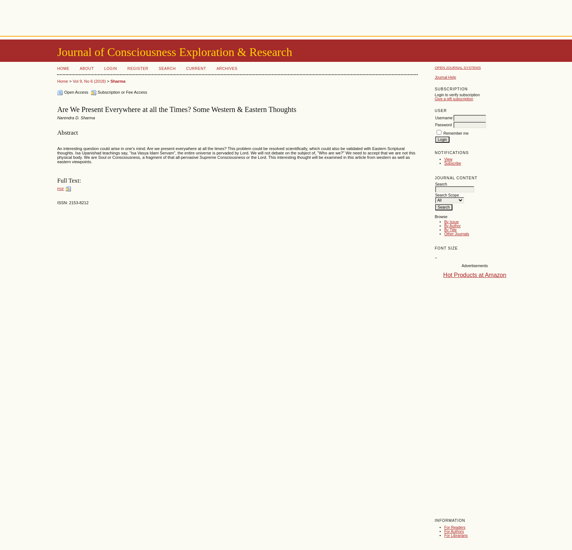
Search (167, 69)
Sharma (117, 81)
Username (444, 118)
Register (137, 69)
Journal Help (445, 77)
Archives (227, 69)
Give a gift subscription (454, 99)
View (448, 159)
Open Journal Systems (458, 68)
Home (63, 69)
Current (196, 69)
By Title (450, 230)
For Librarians (456, 536)
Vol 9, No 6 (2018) (89, 81)
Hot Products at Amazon (475, 275)
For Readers (455, 527)
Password (443, 125)
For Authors (454, 532)
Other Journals (456, 234)
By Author (452, 226)
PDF (60, 189)
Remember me (456, 133)
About (87, 69)
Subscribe (452, 163)
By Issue (451, 222)
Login (110, 69)
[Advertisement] (286, 16)
